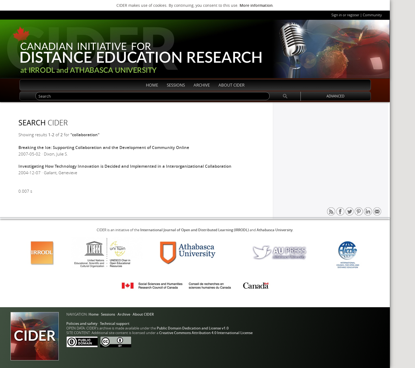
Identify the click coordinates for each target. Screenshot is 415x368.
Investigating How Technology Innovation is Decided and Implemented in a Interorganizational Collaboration (124, 166)
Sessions (108, 314)
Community (372, 15)
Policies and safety (81, 323)
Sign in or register (345, 15)
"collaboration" (85, 135)
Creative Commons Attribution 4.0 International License (206, 333)
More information (256, 5)
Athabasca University (275, 230)
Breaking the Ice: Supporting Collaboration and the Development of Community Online (103, 147)
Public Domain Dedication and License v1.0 (192, 328)
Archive (123, 314)
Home (94, 314)
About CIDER (143, 314)
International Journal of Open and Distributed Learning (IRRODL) (194, 230)
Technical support (114, 323)
